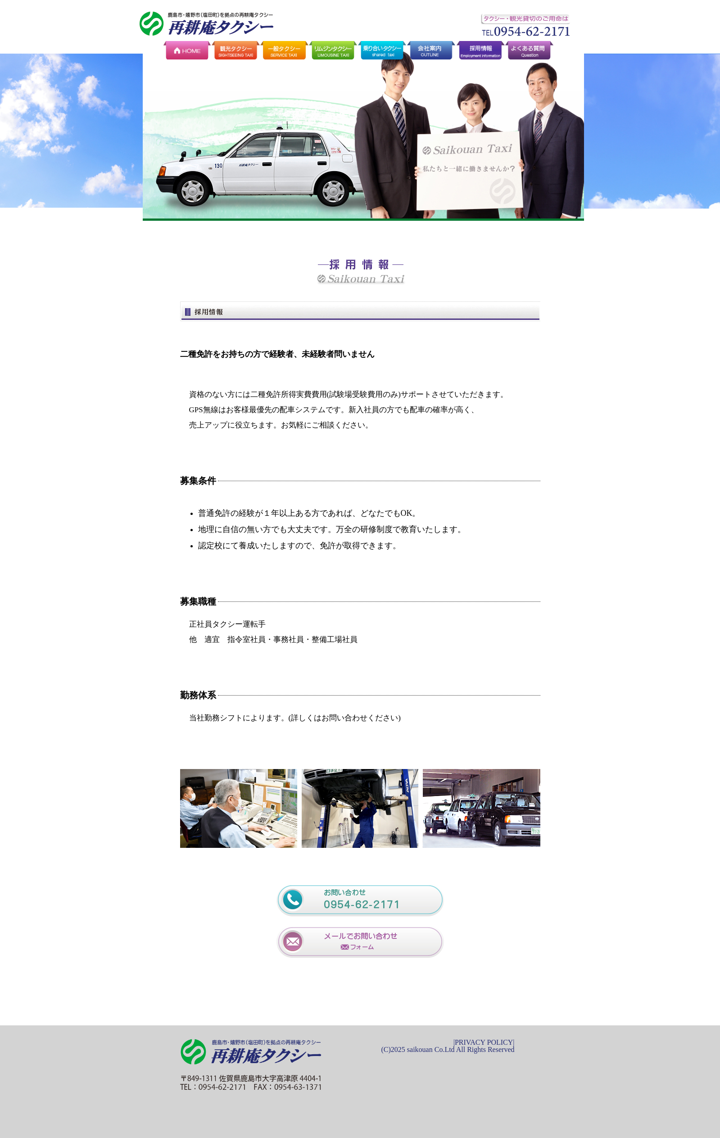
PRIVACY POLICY (484, 1042)
